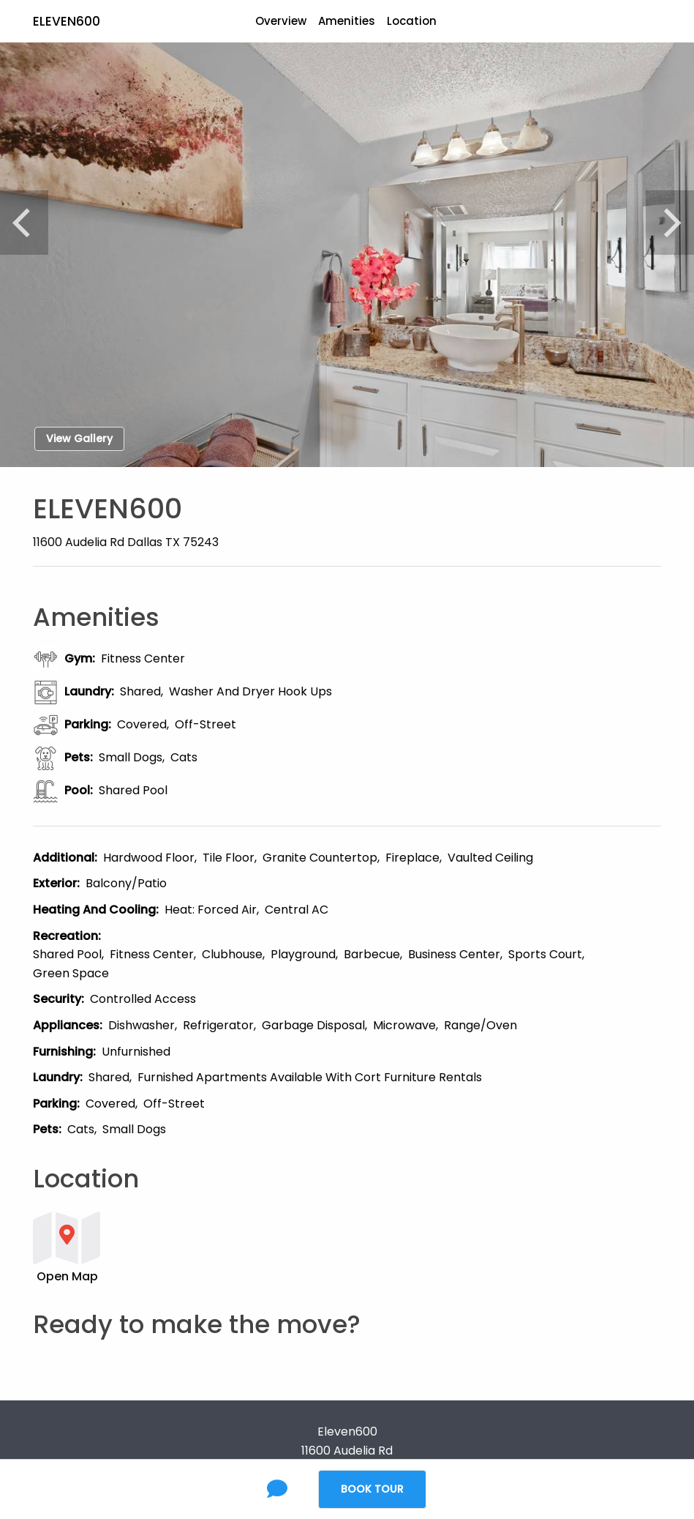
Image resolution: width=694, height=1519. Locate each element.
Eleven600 (66, 21)
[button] (293, 1246)
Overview (280, 21)
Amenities (346, 21)
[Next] (670, 222)
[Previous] (24, 222)
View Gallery (79, 438)
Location (412, 21)
